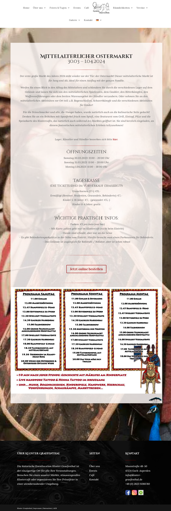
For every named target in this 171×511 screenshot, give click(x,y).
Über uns (38, 7)
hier (115, 139)
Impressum (37, 508)
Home (26, 7)
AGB (55, 508)
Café (86, 7)
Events (77, 7)
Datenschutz (48, 508)
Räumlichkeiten (121, 7)
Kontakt (88, 20)
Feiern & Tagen (58, 7)
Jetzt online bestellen (86, 269)
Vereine (141, 7)
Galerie (73, 20)
